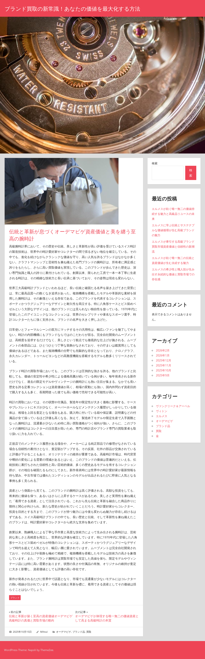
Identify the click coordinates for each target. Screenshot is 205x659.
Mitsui (44, 631)
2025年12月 (163, 360)
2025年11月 (163, 365)
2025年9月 (163, 375)
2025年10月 (163, 370)
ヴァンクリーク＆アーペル (173, 406)
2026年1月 (163, 355)
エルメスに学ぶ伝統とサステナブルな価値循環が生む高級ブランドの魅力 (173, 230)
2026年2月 (163, 350)
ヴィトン (161, 411)
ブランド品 (78, 631)
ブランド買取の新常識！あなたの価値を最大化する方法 (77, 8)
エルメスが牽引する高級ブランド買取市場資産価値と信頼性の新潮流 (173, 246)
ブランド (15, 597)
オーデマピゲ (63, 631)
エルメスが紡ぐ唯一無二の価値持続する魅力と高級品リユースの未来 (173, 214)
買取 (88, 631)
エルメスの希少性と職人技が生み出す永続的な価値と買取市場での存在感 (173, 274)
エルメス (161, 416)
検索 (154, 163)
